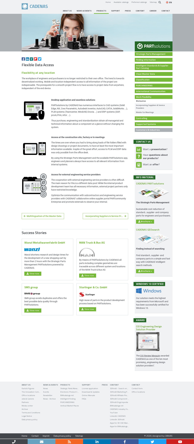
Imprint (46, 435)
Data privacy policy (62, 435)
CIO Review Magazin (150, 355)
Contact (35, 435)
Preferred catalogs (139, 2)
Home (108, 2)
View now (33, 273)
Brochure (145, 221)
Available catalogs (121, 2)
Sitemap (153, 2)
